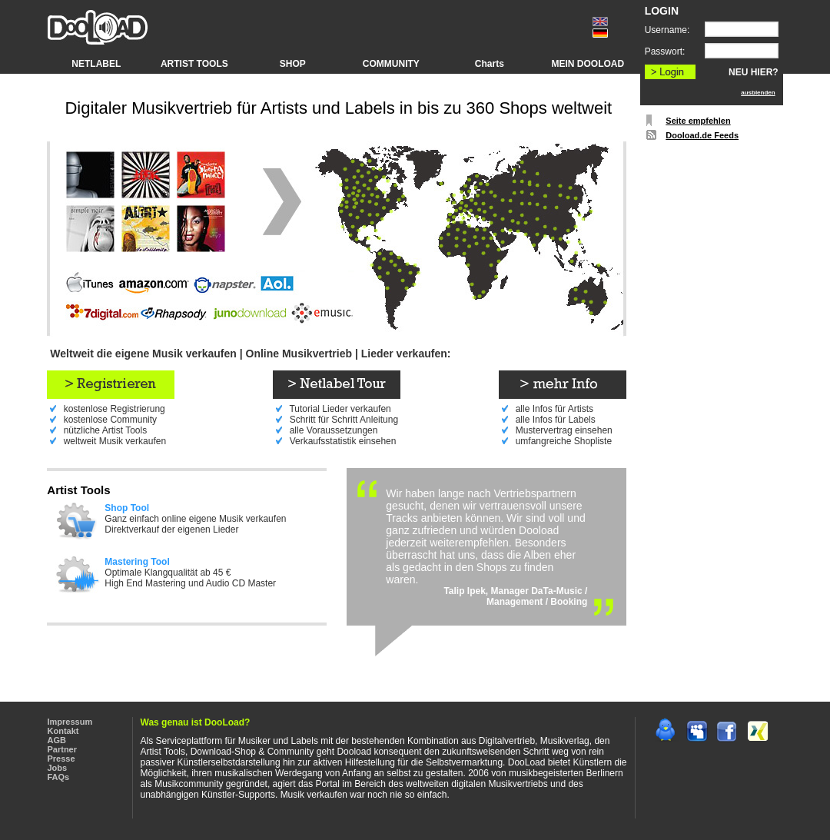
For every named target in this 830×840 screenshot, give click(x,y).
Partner (63, 749)
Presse (61, 758)
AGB (57, 740)
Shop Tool (127, 508)
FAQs (59, 777)
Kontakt (63, 730)
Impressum (70, 721)
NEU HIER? (754, 72)
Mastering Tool (137, 561)
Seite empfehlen (698, 120)
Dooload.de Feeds (702, 135)
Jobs (58, 767)
